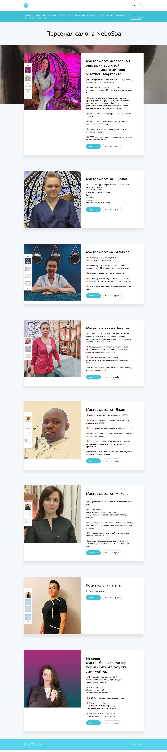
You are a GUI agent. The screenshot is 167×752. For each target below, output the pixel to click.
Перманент (30, 17)
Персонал (101, 15)
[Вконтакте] (134, 5)
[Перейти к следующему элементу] (28, 97)
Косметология (64, 15)
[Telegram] (140, 5)
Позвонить (136, 16)
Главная (28, 15)
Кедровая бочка (78, 15)
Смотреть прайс (113, 146)
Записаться (93, 146)
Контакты (91, 15)
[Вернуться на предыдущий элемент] (28, 63)
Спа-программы (49, 15)
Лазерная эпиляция (115, 15)
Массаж (37, 15)
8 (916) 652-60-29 (32, 745)
